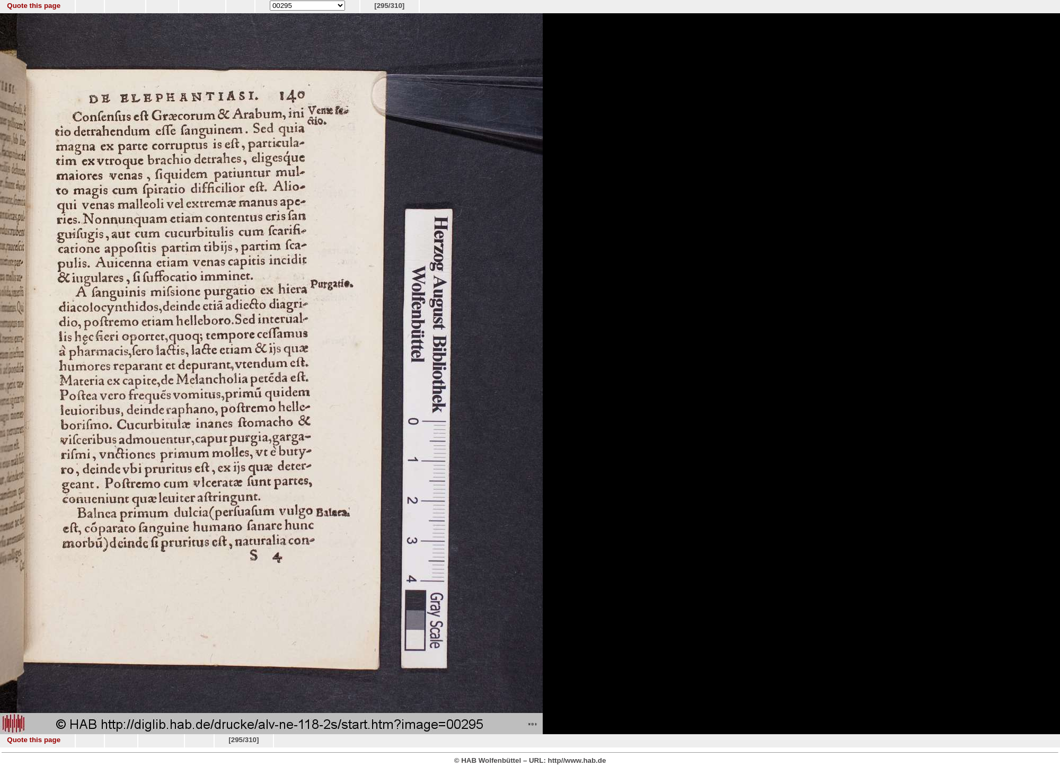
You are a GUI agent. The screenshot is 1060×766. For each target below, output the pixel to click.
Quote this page (33, 6)
